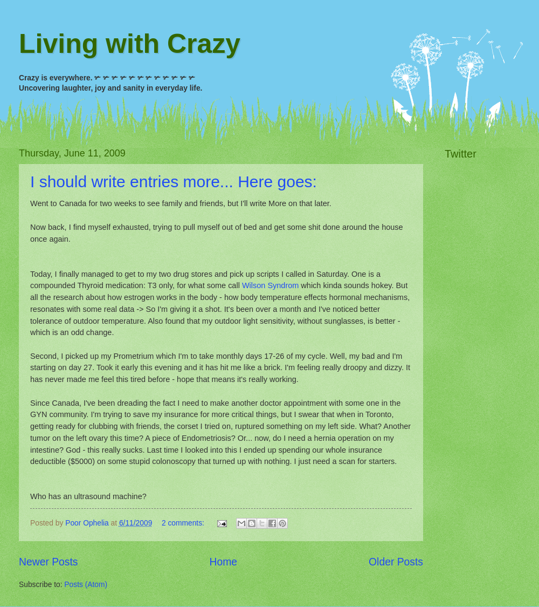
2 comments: (184, 523)
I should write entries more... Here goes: (173, 181)
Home (224, 562)
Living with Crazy (129, 44)
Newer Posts (48, 562)
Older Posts (396, 562)
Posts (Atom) (85, 585)
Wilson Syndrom (270, 285)
